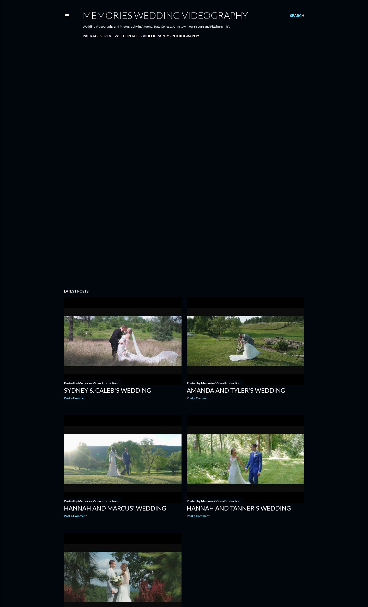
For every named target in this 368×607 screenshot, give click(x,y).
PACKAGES (92, 36)
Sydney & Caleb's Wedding (107, 390)
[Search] (297, 15)
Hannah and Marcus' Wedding (115, 508)
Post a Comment (75, 398)
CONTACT (131, 36)
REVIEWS (112, 36)
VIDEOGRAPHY (156, 36)
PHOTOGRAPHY (185, 36)
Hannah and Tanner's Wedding (239, 508)
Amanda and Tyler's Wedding (236, 390)
